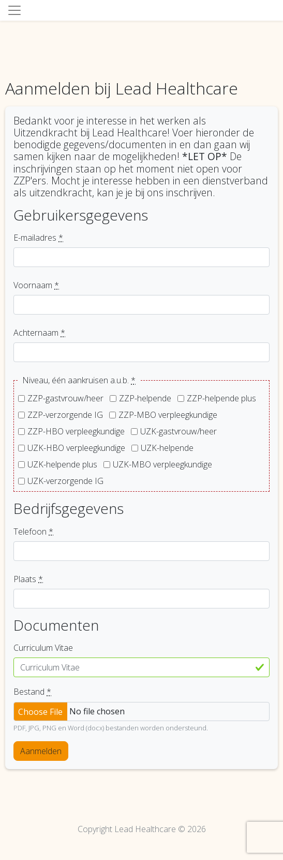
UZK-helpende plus (62, 464)
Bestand (32, 691)
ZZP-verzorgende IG (65, 414)
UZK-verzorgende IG (65, 481)
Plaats (28, 579)
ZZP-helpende (145, 398)
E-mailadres (38, 237)
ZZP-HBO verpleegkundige (76, 431)
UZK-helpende (167, 448)
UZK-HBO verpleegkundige (76, 448)
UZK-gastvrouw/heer (178, 431)
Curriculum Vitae (43, 647)
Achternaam (39, 332)
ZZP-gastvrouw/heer (65, 398)
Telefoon (33, 531)
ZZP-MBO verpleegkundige (167, 414)
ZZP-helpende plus (221, 398)
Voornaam (36, 285)
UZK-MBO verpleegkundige (162, 464)
